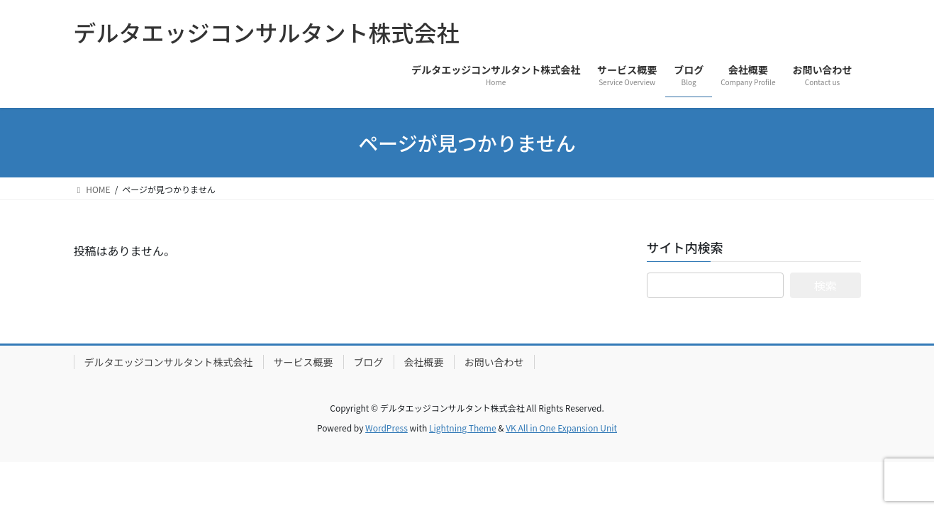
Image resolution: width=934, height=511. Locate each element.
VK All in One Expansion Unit (561, 428)
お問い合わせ (494, 362)
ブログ (369, 362)
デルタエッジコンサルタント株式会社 (168, 362)
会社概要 (424, 362)
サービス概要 (303, 362)
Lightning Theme (462, 428)
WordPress (386, 428)
